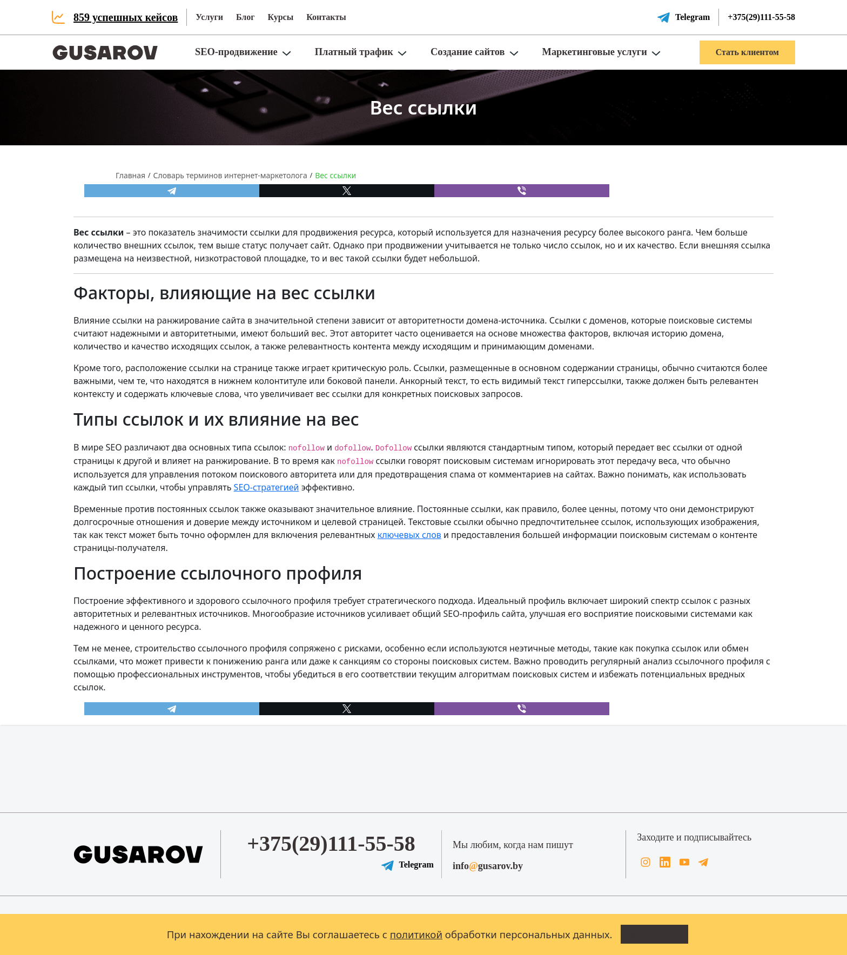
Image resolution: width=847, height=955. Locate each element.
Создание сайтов (468, 51)
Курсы (280, 17)
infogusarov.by (488, 865)
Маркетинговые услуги (594, 51)
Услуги (209, 17)
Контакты (326, 17)
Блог (245, 17)
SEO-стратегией (266, 487)
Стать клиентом (747, 52)
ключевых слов (409, 535)
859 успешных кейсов (125, 17)
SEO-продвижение (236, 51)
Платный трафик (354, 51)
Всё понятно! (654, 934)
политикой (416, 934)
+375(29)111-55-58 (761, 17)
